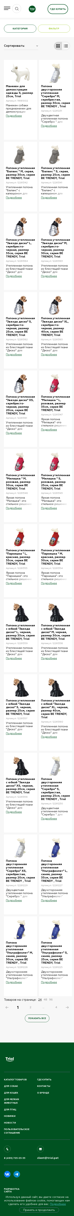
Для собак (11, 1086)
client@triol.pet (48, 1158)
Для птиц (10, 1109)
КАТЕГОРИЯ (20, 28)
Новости (10, 1123)
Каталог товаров (15, 1079)
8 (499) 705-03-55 (14, 1158)
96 (51, 999)
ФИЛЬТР (54, 28)
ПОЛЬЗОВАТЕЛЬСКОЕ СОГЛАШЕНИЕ (16, 1131)
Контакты (43, 1086)
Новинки (9, 1116)
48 (45, 999)
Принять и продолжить (39, 1209)
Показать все (37, 1018)
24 (40, 999)
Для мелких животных (11, 1101)
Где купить (58, 9)
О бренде (43, 1093)
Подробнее (58, 1204)
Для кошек (11, 1093)
